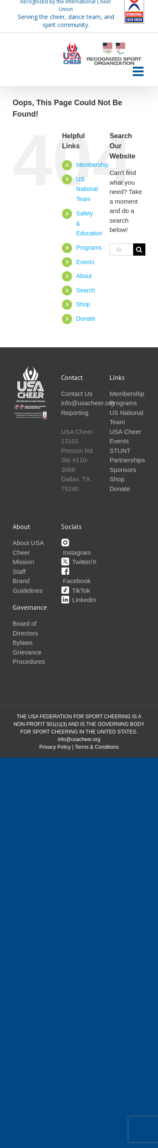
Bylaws (23, 642)
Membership (92, 164)
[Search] (139, 249)
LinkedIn (78, 599)
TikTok (75, 590)
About (84, 276)
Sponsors (123, 469)
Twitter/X (78, 561)
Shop (83, 304)
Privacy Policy (55, 747)
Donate (85, 318)
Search (85, 290)
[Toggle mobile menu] (139, 71)
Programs (89, 247)
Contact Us (76, 393)
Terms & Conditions (97, 747)
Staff (19, 571)
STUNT (120, 450)
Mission (23, 561)
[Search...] (121, 249)
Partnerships (127, 460)
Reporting (74, 412)
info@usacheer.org (87, 402)
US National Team (87, 189)
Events (85, 262)
